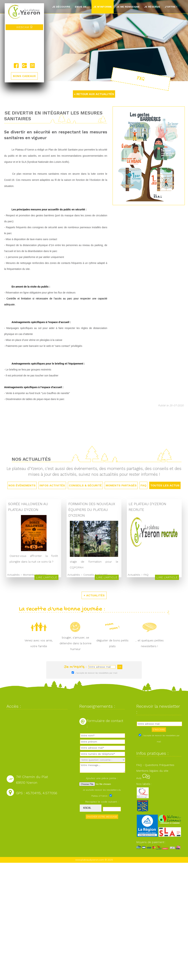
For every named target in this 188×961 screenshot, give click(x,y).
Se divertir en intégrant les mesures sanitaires (53, 115)
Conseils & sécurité (85, 485)
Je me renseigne (128, 6)
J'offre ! (171, 6)
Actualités (13, 574)
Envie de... (82, 6)
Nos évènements (22, 485)
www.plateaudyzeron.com (89, 859)
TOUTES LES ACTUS (165, 485)
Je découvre (61, 6)
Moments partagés (121, 485)
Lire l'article (46, 577)
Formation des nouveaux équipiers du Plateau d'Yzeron (91, 510)
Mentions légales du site (152, 770)
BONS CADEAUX (24, 76)
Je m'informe (102, 6)
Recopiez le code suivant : (102, 801)
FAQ (143, 485)
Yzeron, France (24, 46)
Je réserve (152, 6)
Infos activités (52, 485)
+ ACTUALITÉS (94, 595)
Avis (143, 778)
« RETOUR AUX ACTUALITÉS (94, 94)
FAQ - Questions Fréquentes (155, 765)
